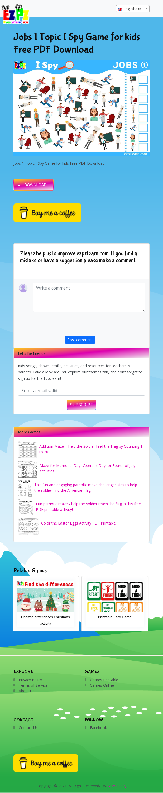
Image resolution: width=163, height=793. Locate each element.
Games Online (102, 685)
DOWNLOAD (35, 185)
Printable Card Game (116, 617)
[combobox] (133, 8)
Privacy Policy (30, 679)
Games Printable (104, 679)
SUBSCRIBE (81, 405)
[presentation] (105, 325)
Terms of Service (33, 685)
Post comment (80, 339)
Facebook (98, 727)
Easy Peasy (116, 785)
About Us (27, 690)
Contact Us (28, 727)
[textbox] (132, 9)
